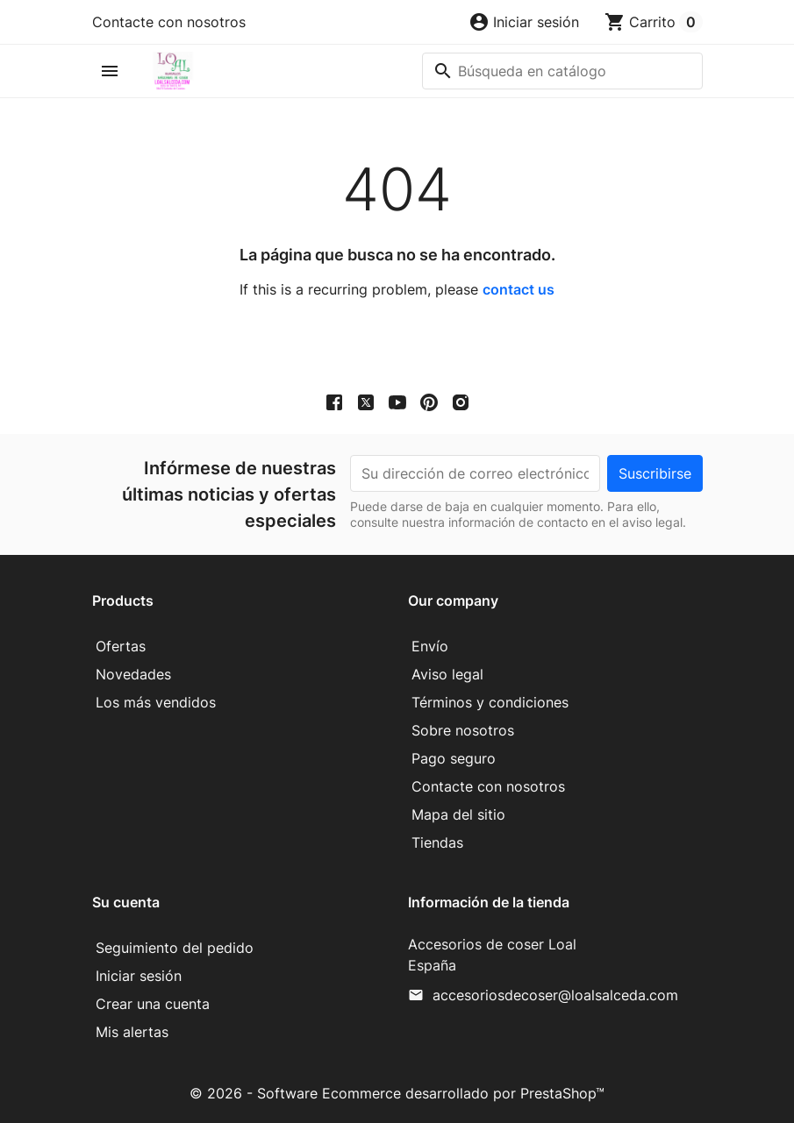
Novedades (133, 674)
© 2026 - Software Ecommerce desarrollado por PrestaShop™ (397, 1093)
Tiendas (437, 842)
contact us (518, 289)
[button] (523, 22)
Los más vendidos (156, 702)
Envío (429, 646)
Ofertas (121, 646)
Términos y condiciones (490, 702)
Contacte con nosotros (169, 22)
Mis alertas (132, 1032)
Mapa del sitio (458, 814)
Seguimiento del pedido (175, 947)
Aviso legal (447, 674)
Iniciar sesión (139, 975)
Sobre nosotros (462, 730)
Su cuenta (126, 902)
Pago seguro (453, 758)
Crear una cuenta (153, 1004)
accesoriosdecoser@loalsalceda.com (555, 995)
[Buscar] (562, 71)
